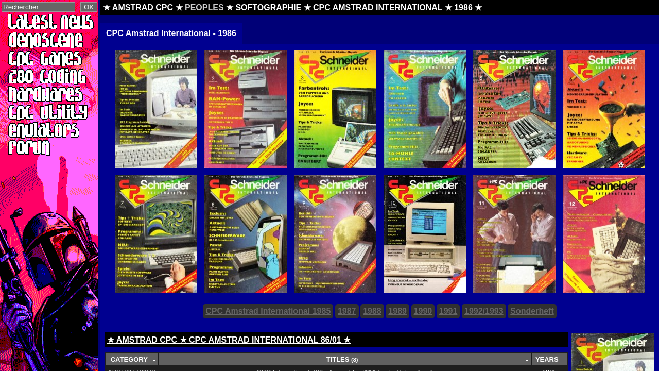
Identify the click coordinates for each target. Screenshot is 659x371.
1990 (423, 311)
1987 (347, 311)
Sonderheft (531, 311)
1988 (372, 311)
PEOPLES (204, 7)
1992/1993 (484, 311)
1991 (448, 311)
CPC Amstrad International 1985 (268, 311)
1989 (397, 311)
